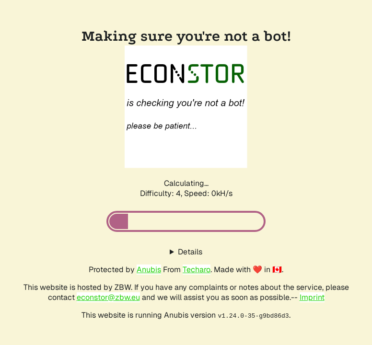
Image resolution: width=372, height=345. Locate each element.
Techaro (196, 269)
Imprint (312, 297)
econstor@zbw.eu (108, 297)
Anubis (149, 269)
